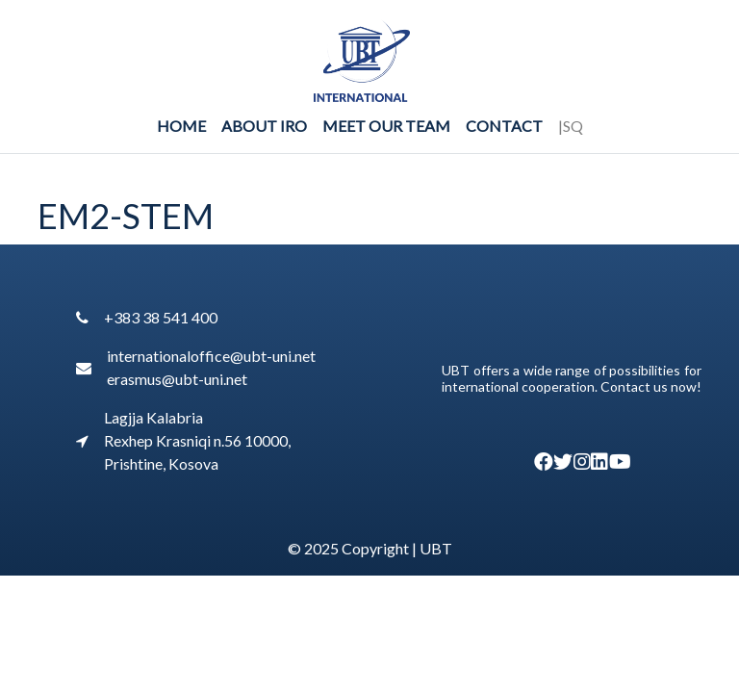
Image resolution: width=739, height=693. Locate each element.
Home (181, 125)
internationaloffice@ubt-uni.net (211, 355)
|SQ (570, 125)
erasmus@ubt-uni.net (177, 379)
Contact (504, 125)
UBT (436, 548)
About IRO (264, 125)
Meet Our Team (386, 125)
